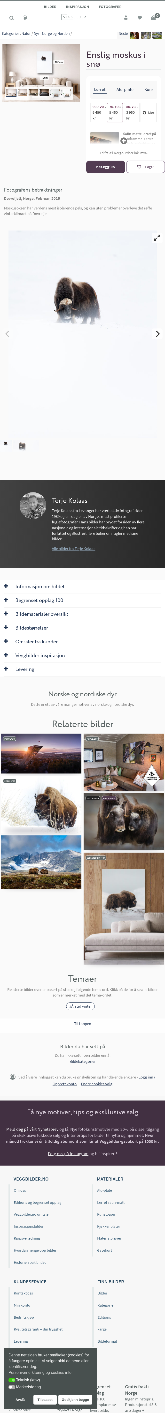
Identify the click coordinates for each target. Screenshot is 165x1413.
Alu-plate (104, 1190)
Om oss (20, 1190)
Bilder (50, 6)
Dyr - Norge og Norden (52, 36)
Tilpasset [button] (45, 1400)
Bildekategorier (83, 1061)
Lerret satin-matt (111, 1202)
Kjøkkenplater (108, 1226)
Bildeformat (107, 1341)
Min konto (22, 1305)
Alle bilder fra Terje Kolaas (73, 548)
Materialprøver (109, 1238)
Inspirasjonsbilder (29, 1226)
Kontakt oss (23, 1293)
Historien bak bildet (30, 1262)
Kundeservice (30, 1282)
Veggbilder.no (31, 1178)
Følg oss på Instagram (68, 1153)
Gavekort (104, 1250)
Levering (21, 1341)
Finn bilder (110, 1282)
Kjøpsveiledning (27, 1238)
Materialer (110, 1178)
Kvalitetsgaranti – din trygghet (38, 1329)
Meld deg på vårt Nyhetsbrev (32, 1129)
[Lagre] (145, 167)
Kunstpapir (106, 1214)
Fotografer (110, 6)
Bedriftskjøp (24, 1317)
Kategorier (10, 36)
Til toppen (82, 1023)
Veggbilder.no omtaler (32, 1214)
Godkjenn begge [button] (75, 1400)
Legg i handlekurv (105, 166)
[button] (11, 1380)
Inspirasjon (77, 6)
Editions (104, 1317)
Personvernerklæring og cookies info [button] (39, 1372)
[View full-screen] (157, 238)
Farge (102, 1329)
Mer (148, 112)
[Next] (157, 333)
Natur (26, 36)
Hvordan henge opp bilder (35, 1250)
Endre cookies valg (96, 1083)
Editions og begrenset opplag (37, 1202)
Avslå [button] (20, 1400)
